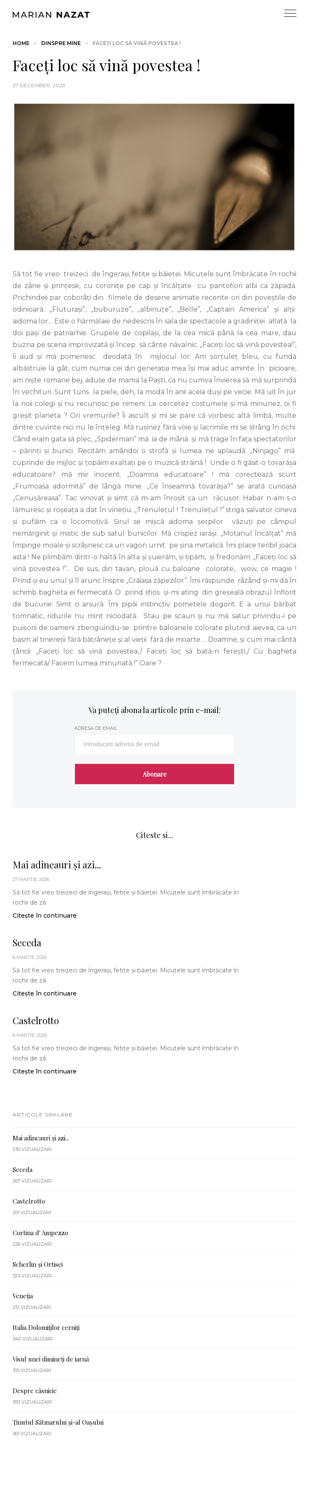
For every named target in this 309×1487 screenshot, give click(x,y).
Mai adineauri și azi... (57, 864)
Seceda (27, 942)
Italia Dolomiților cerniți (46, 1327)
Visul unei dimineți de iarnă (51, 1359)
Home (21, 43)
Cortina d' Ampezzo (40, 1232)
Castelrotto (36, 1020)
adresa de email (96, 728)
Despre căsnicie (35, 1390)
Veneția (23, 1296)
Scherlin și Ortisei (38, 1264)
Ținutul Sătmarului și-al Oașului (58, 1422)
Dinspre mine (61, 43)
